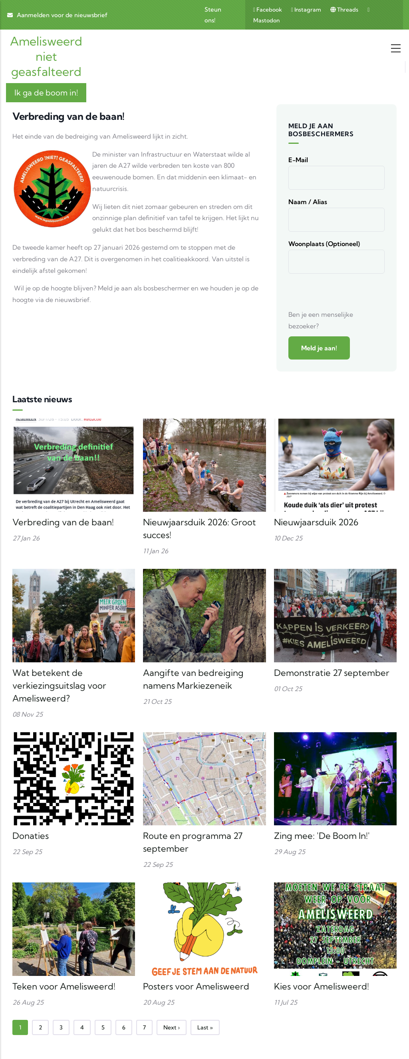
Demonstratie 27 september (331, 672)
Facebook (268, 9)
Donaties (30, 835)
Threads (344, 9)
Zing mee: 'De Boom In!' (322, 835)
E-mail (298, 160)
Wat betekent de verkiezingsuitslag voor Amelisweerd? (59, 685)
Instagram (306, 9)
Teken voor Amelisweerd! (63, 986)
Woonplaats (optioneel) (324, 244)
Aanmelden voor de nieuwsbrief (62, 15)
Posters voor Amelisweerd (196, 986)
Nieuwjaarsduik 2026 (316, 522)
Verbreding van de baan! (63, 522)
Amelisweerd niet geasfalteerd (46, 56)
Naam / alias (307, 202)
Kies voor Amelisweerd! (321, 986)
